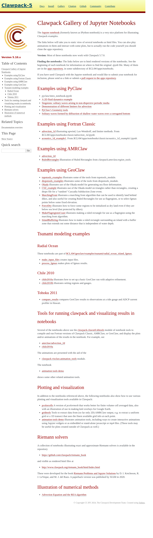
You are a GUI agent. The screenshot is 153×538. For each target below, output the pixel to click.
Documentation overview (12, 127)
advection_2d (49, 156)
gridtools (46, 412)
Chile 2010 (12, 94)
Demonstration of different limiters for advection (67, 106)
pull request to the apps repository (99, 78)
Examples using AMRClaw (15, 81)
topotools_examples (52, 177)
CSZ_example (49, 188)
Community (95, 6)
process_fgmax (49, 263)
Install (51, 6)
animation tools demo (53, 371)
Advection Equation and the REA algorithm (64, 494)
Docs (42, 6)
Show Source (7, 139)
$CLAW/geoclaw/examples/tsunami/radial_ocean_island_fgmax (99, 253)
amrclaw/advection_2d (53, 343)
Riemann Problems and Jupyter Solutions (95, 473)
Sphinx (142, 503)
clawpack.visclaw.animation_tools (59, 358)
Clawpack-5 (16, 5)
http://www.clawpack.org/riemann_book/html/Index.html (71, 467)
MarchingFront (49, 195)
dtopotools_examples (52, 181)
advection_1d (49, 131)
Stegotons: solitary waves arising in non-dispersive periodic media (75, 103)
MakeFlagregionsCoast (53, 212)
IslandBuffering (50, 220)
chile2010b (47, 283)
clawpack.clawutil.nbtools (91, 330)
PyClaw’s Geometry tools (55, 110)
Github (83, 6)
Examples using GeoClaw (15, 85)
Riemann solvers (11, 110)
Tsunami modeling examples (16, 88)
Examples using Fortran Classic (17, 78)
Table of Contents (14, 63)
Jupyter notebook (51, 32)
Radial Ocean (13, 91)
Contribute (110, 6)
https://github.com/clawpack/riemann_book (64, 455)
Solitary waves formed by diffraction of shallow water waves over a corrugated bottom (86, 113)
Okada (45, 184)
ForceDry (47, 205)
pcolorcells (47, 405)
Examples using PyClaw (14, 75)
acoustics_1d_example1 (54, 138)
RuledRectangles (50, 159)
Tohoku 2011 (13, 97)
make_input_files (50, 259)
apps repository (55, 68)
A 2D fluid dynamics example (57, 99)
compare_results (50, 299)
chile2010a (47, 279)
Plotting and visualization (15, 107)
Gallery (61, 6)
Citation (72, 6)
